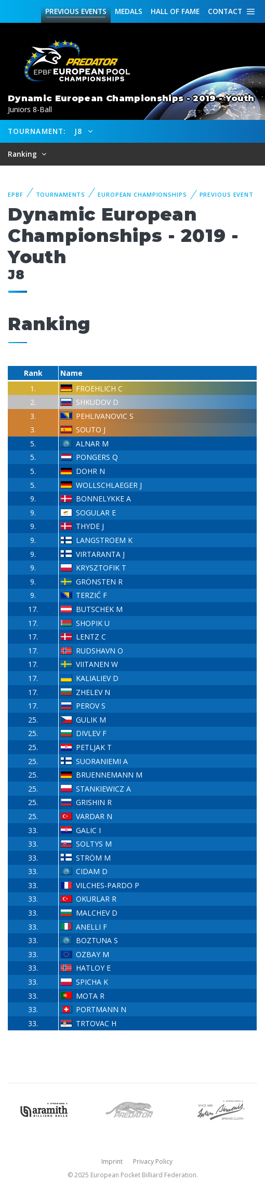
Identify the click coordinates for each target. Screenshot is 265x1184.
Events (76, 11)
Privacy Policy (153, 1161)
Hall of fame (175, 11)
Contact (225, 11)
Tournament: (36, 131)
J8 (79, 131)
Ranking (23, 154)
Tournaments (61, 194)
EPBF (15, 194)
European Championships (142, 194)
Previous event (227, 194)
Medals (128, 11)
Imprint (112, 1161)
